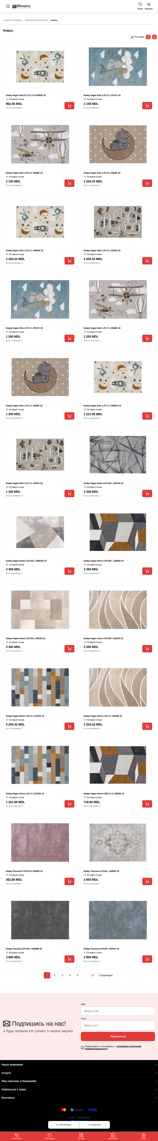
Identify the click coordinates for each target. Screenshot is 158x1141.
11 (95, 975)
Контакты (79, 1097)
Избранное (50, 1136)
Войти (144, 1136)
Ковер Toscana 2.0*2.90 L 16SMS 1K (101, 871)
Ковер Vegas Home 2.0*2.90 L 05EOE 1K (26, 638)
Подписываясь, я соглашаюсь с (113, 1047)
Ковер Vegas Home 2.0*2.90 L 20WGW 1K (26, 561)
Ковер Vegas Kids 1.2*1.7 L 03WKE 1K (102, 405)
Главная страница (12, 20)
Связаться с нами (79, 1089)
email (84, 1019)
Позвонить (16, 1136)
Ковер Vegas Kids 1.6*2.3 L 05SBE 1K (24, 173)
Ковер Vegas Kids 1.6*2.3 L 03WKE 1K (25, 250)
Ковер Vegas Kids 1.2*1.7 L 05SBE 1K (102, 328)
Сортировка (63, 1125)
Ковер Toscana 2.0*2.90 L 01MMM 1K (24, 948)
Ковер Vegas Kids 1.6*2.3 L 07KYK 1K (102, 95)
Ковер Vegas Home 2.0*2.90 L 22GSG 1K (103, 483)
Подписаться (118, 1036)
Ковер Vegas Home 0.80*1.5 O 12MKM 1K (104, 793)
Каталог (81, 1136)
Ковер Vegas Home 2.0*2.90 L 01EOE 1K (103, 638)
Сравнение (113, 1136)
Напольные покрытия (36, 20)
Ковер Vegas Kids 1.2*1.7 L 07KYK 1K (24, 328)
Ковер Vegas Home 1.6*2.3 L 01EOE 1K (103, 716)
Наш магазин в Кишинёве (79, 1081)
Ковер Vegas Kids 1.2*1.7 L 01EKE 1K (24, 483)
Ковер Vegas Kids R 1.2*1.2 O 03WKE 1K (26, 95)
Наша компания (79, 1064)
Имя (83, 1004)
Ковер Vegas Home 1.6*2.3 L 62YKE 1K (25, 716)
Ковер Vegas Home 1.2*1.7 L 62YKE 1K (25, 793)
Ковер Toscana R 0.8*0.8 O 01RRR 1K (24, 871)
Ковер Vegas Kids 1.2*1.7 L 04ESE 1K (24, 405)
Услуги (79, 1072)
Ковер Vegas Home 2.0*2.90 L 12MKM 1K (104, 561)
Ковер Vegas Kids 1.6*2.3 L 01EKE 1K (102, 250)
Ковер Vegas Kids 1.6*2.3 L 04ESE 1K (102, 173)
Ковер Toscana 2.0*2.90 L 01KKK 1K (101, 948)
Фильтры (94, 1125)
